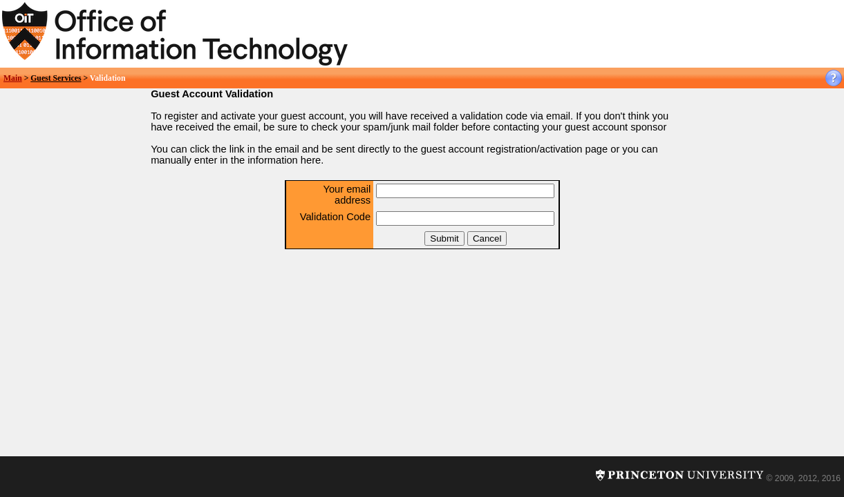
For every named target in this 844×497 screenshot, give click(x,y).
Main (12, 78)
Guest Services (55, 78)
